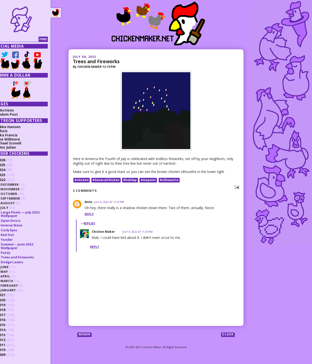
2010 (10, 350)
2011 (10, 345)
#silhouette (169, 180)
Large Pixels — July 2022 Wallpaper (29, 214)
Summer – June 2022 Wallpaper (26, 246)
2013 (10, 335)
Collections (13, 110)
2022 (10, 180)
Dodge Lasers (21, 262)
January (17, 290)
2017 (10, 315)
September (19, 198)
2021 (10, 295)
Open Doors (19, 220)
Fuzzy (14, 252)
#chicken (81, 180)
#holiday (130, 180)
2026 (10, 160)
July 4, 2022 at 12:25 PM (109, 202)
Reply (89, 214)
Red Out (16, 235)
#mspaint (148, 180)
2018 (10, 310)
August (16, 203)
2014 (10, 330)
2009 (10, 354)
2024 (10, 170)
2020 (10, 300)
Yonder (15, 239)
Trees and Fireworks (96, 61)
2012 (10, 340)
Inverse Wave (20, 225)
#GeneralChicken (105, 180)
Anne (88, 202)
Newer (84, 335)
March (15, 281)
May (13, 271)
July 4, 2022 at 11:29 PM (137, 231)
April (14, 276)
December (18, 184)
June (13, 267)
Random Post (15, 114)
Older (228, 335)
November (18, 189)
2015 (10, 325)
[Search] (25, 39)
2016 (10, 320)
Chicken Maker (103, 232)
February (18, 285)
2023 (10, 175)
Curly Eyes (18, 230)
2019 (10, 305)
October (17, 193)
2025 (10, 165)
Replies (89, 223)
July (13, 207)
